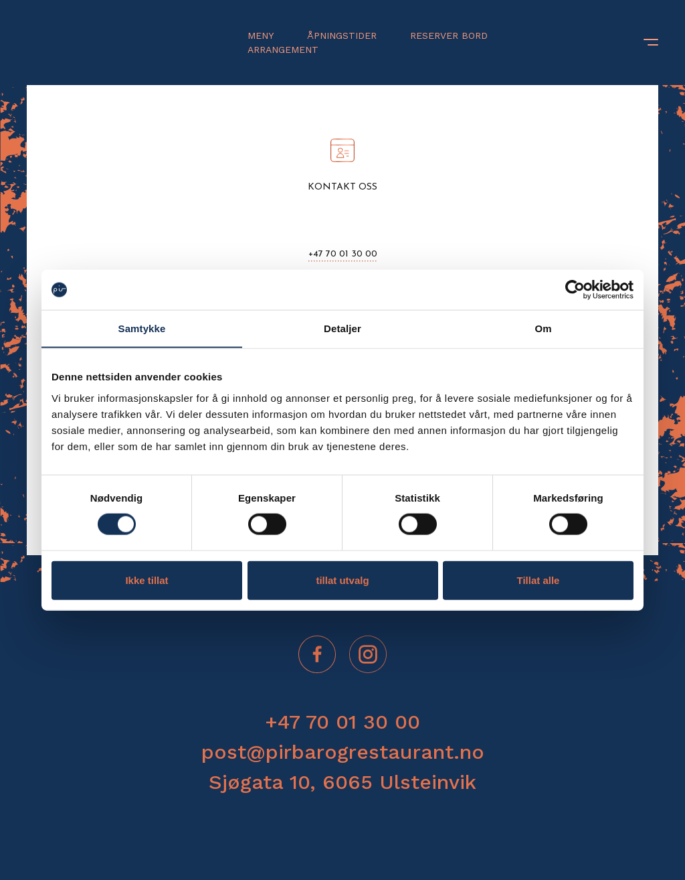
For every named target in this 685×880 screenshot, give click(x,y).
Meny (261, 35)
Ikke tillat (146, 579)
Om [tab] (542, 328)
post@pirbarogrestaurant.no (342, 751)
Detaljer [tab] (342, 328)
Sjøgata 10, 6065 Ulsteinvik (342, 782)
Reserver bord (449, 35)
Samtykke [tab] (142, 328)
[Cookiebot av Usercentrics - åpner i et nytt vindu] (574, 290)
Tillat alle (538, 579)
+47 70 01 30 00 (342, 254)
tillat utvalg (342, 579)
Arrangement (283, 49)
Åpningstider (342, 35)
